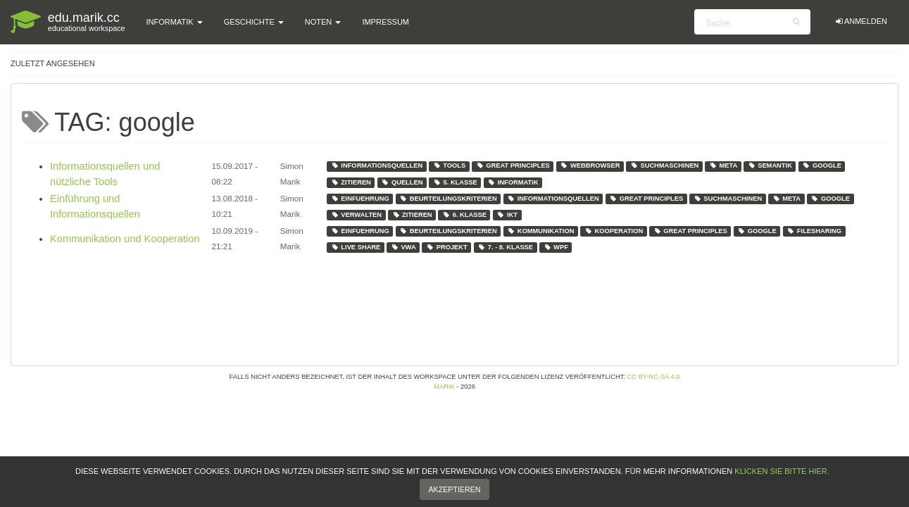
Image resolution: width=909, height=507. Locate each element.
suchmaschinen (664, 165)
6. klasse (464, 214)
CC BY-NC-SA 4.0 (653, 376)
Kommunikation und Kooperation (125, 238)
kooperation (613, 230)
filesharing (813, 230)
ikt (507, 214)
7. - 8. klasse (505, 247)
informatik (512, 182)
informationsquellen (377, 165)
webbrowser (590, 165)
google (821, 165)
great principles (513, 165)
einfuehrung (360, 198)
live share (356, 247)
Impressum (385, 22)
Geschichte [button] (254, 22)
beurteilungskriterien (447, 198)
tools (449, 165)
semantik (770, 165)
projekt (447, 247)
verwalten (356, 214)
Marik (444, 386)
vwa (403, 247)
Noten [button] (323, 22)
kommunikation (540, 230)
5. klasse (455, 182)
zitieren (351, 182)
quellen (401, 182)
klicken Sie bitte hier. (781, 486)
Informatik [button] (174, 22)
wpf (556, 247)
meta (723, 165)
